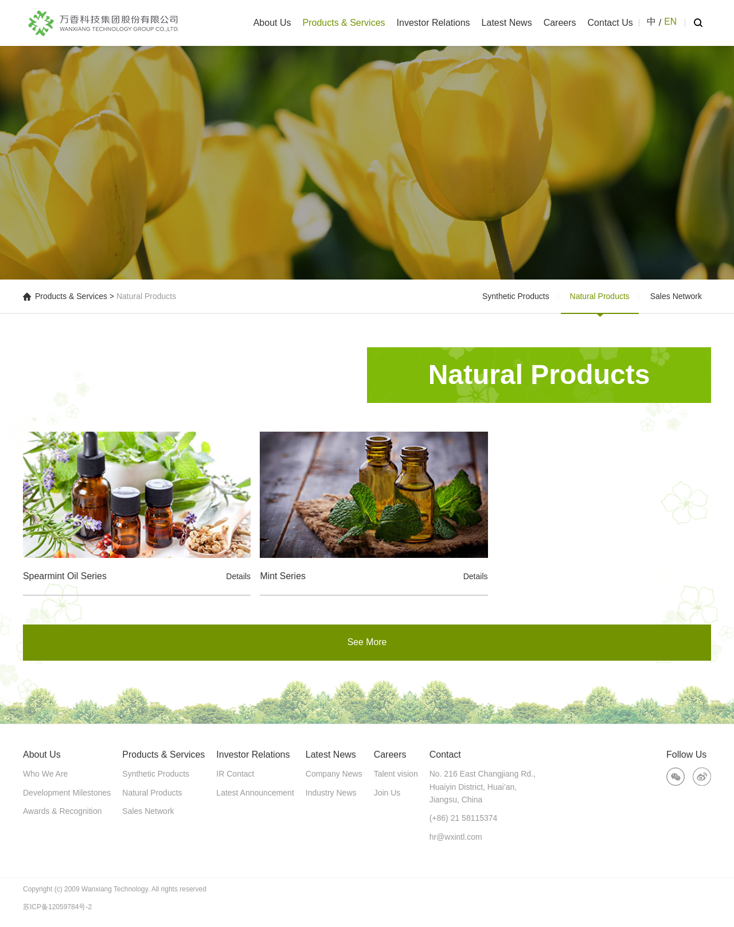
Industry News (331, 793)
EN (670, 23)
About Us (272, 23)
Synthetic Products (515, 296)
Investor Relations (433, 23)
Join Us (387, 793)
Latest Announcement (255, 793)
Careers (559, 23)
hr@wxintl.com (456, 838)
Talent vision (396, 774)
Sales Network (676, 296)
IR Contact (235, 774)
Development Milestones (67, 793)
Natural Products (600, 296)
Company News (334, 774)
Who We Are (45, 774)
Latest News (506, 23)
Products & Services (343, 23)
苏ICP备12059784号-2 (57, 909)
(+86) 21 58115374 (464, 819)
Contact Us (610, 23)
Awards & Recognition (62, 812)
